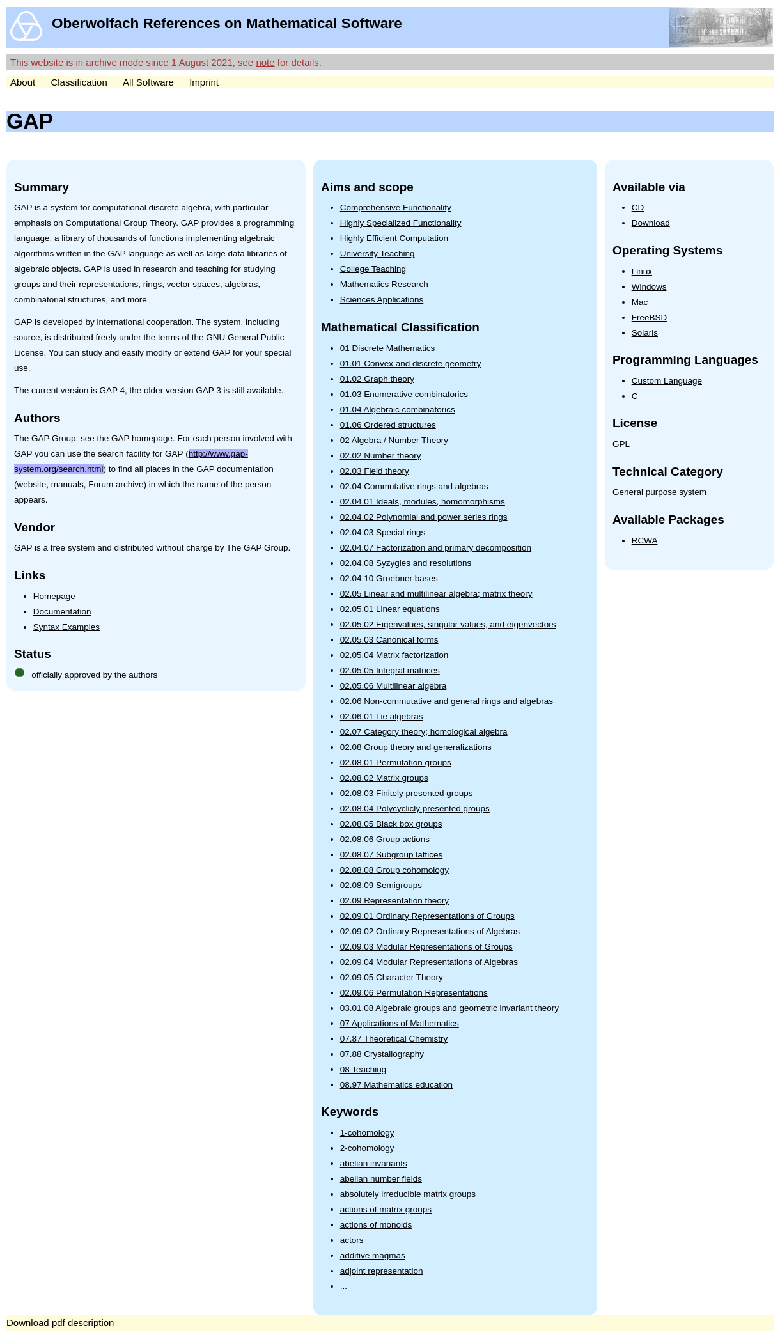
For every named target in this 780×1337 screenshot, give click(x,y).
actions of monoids (376, 1225)
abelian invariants (373, 1163)
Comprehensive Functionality (395, 207)
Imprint (204, 82)
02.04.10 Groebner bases (389, 578)
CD (638, 207)
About (22, 82)
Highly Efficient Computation (394, 238)
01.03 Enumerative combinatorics (404, 394)
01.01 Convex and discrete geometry (410, 363)
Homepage (54, 596)
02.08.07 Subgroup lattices (391, 854)
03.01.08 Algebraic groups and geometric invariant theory (449, 1008)
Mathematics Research (384, 284)
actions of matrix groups (386, 1209)
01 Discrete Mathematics (387, 348)
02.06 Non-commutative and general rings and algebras (446, 701)
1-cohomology (367, 1133)
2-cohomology (367, 1148)
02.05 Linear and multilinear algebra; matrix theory (436, 593)
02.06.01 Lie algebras (381, 716)
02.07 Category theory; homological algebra (424, 732)
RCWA (645, 540)
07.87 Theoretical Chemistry (394, 1039)
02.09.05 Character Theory (391, 977)
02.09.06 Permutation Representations (414, 992)
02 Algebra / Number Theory (394, 440)
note (265, 62)
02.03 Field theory (374, 471)
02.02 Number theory (380, 455)
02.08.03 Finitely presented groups (406, 793)
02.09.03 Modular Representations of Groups (426, 946)
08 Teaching (363, 1069)
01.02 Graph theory (377, 379)
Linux (642, 271)
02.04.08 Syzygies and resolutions (406, 563)
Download (651, 223)
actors (352, 1240)
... (343, 1286)
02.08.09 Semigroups (381, 885)
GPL (621, 444)
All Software (148, 82)
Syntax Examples (66, 627)
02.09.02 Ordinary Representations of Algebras (430, 931)
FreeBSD (649, 317)
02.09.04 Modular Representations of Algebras (429, 962)
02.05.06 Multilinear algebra (393, 686)
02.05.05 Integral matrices (390, 670)
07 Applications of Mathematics (399, 1023)
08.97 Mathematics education (396, 1085)
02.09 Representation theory (394, 900)
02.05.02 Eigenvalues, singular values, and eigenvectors (448, 624)
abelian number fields (381, 1179)
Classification (79, 82)
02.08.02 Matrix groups (384, 778)
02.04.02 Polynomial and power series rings (424, 517)
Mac (640, 302)
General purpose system (659, 492)
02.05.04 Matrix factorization (394, 655)
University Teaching (377, 253)
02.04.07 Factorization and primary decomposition (435, 547)
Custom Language (667, 381)
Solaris (645, 333)
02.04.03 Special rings (383, 532)
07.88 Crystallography (382, 1054)
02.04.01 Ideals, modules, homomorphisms (422, 501)
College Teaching (373, 269)
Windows (649, 287)
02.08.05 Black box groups (391, 824)
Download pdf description (60, 1322)
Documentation (62, 611)
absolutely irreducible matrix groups (408, 1194)
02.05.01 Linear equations (390, 609)
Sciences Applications (382, 299)
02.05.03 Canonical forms (389, 640)
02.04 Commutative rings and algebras (414, 486)
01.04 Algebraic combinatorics (397, 409)
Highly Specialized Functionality (401, 223)
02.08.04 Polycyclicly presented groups (415, 808)
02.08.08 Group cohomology (394, 870)
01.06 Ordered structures (388, 425)
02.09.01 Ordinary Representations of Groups (427, 916)
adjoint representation (381, 1271)
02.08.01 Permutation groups (395, 762)
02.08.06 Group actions (385, 839)
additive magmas (372, 1255)
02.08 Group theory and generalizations (416, 747)
